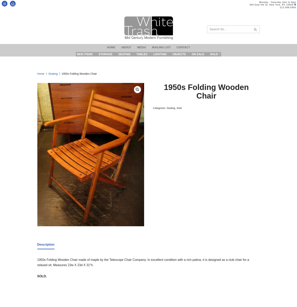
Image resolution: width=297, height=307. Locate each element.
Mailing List (161, 47)
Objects (179, 54)
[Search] (229, 29)
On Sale (198, 54)
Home (111, 47)
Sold (179, 108)
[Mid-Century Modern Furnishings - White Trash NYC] (148, 27)
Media (141, 47)
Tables (141, 54)
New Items (85, 54)
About (126, 47)
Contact (183, 47)
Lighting (160, 54)
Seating (124, 54)
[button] (137, 89)
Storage (105, 54)
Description (45, 244)
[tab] (45, 244)
